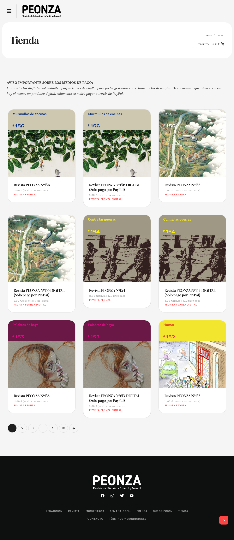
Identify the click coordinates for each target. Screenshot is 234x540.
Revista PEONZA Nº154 (107, 290)
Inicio (209, 35)
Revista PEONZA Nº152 (182, 396)
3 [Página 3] (33, 428)
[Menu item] (54, 511)
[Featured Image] (41, 143)
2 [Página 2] (22, 428)
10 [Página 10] (63, 428)
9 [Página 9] (53, 428)
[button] (9, 11)
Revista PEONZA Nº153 (32, 396)
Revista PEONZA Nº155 (182, 185)
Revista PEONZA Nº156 (32, 185)
